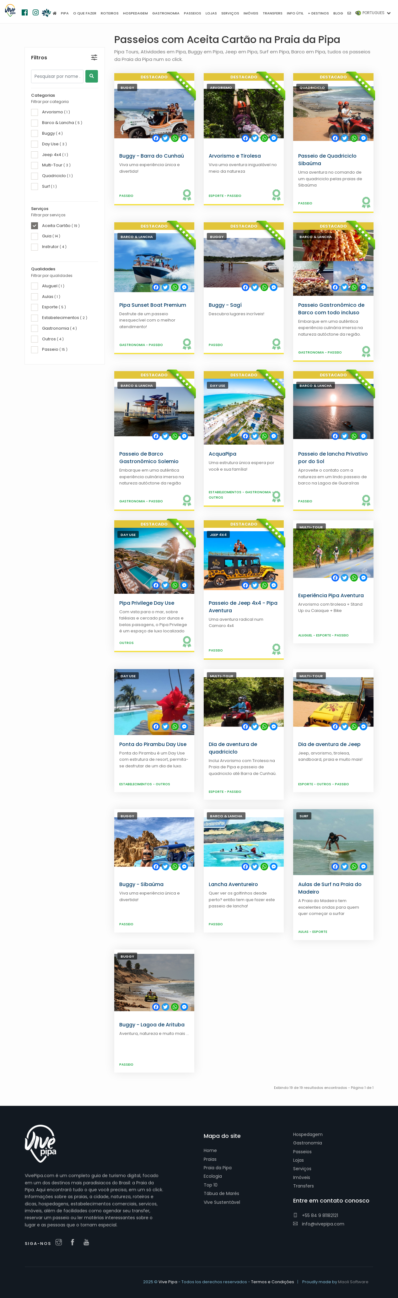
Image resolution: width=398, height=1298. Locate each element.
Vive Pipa (168, 1282)
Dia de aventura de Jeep (329, 744)
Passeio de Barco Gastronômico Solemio (149, 457)
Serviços (302, 1168)
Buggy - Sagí (225, 305)
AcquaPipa (222, 453)
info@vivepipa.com (318, 1224)
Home (210, 1150)
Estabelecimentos (225, 492)
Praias (210, 1159)
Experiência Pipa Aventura (331, 595)
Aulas (303, 931)
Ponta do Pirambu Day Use (152, 744)
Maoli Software (353, 1282)
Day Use (217, 385)
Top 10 (211, 1185)
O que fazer (84, 13)
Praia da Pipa (218, 1168)
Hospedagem (308, 1134)
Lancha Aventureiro (233, 884)
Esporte (216, 195)
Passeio (126, 195)
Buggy (127, 87)
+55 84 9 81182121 (315, 1215)
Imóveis (301, 1177)
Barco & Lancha (137, 236)
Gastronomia (132, 345)
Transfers (303, 1186)
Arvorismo (221, 87)
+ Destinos (318, 13)
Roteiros (110, 13)
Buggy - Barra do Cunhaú (151, 156)
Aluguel (305, 635)
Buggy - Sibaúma (141, 884)
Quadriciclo (312, 87)
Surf (303, 816)
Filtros (39, 44)
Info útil (295, 13)
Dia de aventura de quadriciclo (233, 748)
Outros (216, 497)
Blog (338, 13)
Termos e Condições (272, 1282)
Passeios (302, 1152)
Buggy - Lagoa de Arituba (152, 1024)
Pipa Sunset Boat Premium (152, 305)
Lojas (298, 1160)
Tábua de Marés (221, 1193)
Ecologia (213, 1176)
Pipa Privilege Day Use (146, 603)
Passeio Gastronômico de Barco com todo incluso (331, 308)
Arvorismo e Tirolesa (235, 156)
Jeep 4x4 (218, 534)
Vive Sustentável (222, 1202)
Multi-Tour (311, 527)
